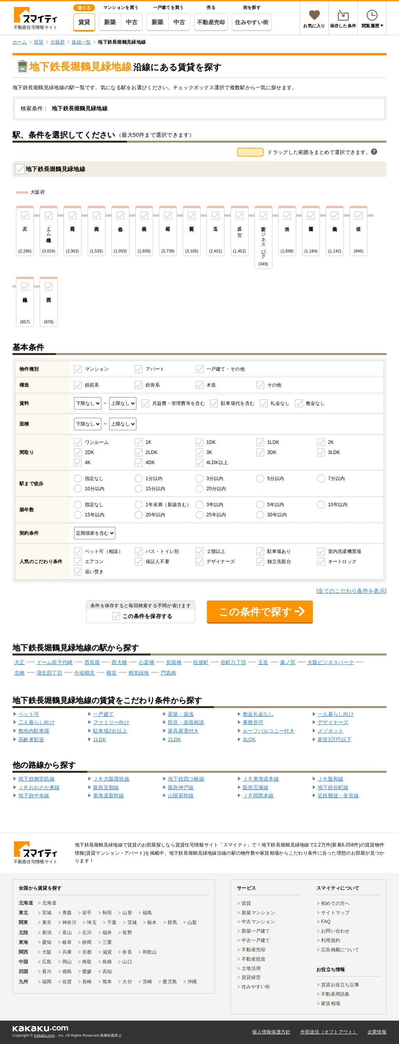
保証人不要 (157, 561)
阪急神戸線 (181, 787)
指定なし (94, 478)
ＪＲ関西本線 (258, 795)
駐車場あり (279, 551)
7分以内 (336, 478)
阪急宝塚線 (255, 787)
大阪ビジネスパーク (330, 662)
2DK (89, 452)
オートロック (342, 561)
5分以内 (275, 478)
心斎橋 (146, 662)
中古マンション (258, 921)
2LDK (152, 452)
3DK (272, 452)
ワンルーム (97, 442)
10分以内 (95, 488)
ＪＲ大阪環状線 (111, 779)
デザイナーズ (221, 561)
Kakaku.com (44, 1035)
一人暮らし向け (336, 714)
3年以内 (215, 504)
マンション (97, 369)
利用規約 (330, 940)
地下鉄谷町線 (333, 787)
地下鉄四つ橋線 (186, 779)
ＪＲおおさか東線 (39, 787)
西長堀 (92, 662)
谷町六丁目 (233, 662)
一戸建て (103, 714)
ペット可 (28, 714)
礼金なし (280, 403)
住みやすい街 (251, 22)
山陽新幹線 (181, 795)
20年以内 (156, 515)
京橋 (19, 673)
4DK (150, 462)
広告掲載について (340, 949)
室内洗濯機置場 (345, 551)
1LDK (273, 442)
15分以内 (156, 488)
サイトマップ (335, 912)
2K (331, 442)
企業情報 (377, 1032)
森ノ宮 (288, 662)
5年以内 (275, 504)
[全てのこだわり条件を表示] (351, 591)
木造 (211, 385)
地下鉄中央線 (33, 795)
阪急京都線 (106, 787)
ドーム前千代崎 (55, 662)
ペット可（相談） (104, 551)
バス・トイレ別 (162, 551)
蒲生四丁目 (49, 673)
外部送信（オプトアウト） (329, 1032)
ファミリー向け (111, 722)
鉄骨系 (153, 385)
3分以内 (215, 478)
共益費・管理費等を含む (178, 403)
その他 (274, 385)
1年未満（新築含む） (168, 504)
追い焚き (94, 571)
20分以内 (216, 488)
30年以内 (277, 515)
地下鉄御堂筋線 (36, 779)
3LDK (334, 452)
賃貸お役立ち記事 (340, 984)
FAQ (326, 921)
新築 (110, 22)
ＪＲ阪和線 (330, 779)
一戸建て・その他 (226, 369)
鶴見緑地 (139, 673)
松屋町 (201, 662)
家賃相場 (330, 1003)
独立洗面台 (279, 561)
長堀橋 (174, 662)
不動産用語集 (335, 994)
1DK (211, 442)
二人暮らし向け (36, 722)
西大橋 (119, 662)
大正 (19, 662)
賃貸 (84, 22)
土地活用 (251, 968)
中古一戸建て (256, 940)
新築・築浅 (181, 714)
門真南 (169, 673)
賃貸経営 (251, 977)
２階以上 (216, 551)
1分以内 (154, 478)
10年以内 (338, 504)
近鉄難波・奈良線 (338, 795)
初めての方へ (335, 903)
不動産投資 (253, 959)
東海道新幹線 (108, 795)
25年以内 (216, 515)
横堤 (111, 673)
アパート (155, 369)
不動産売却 (211, 22)
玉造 (263, 662)
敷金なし (315, 403)
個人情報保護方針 (271, 1032)
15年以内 (95, 515)
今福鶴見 (84, 673)
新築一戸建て (256, 931)
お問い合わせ (335, 931)
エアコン (94, 561)
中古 (132, 22)
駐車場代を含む (237, 403)
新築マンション (258, 912)
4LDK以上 (217, 462)
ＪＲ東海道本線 (261, 779)
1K (149, 442)
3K (209, 452)
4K (88, 462)
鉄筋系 (92, 385)
